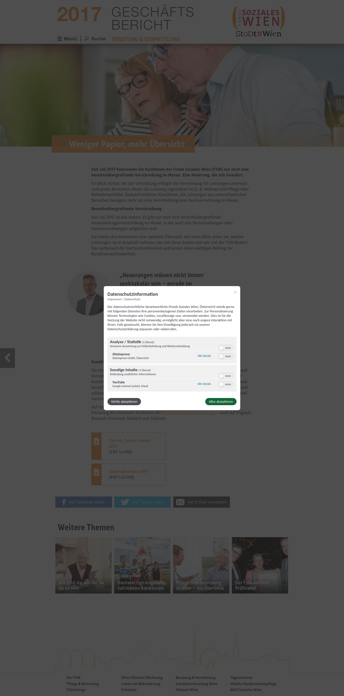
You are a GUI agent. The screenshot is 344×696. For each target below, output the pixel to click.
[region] (172, 365)
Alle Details (204, 356)
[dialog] (172, 348)
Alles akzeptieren (221, 401)
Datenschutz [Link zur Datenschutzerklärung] (132, 299)
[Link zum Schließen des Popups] (235, 292)
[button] (221, 348)
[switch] (226, 347)
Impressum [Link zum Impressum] (114, 299)
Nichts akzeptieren (124, 401)
